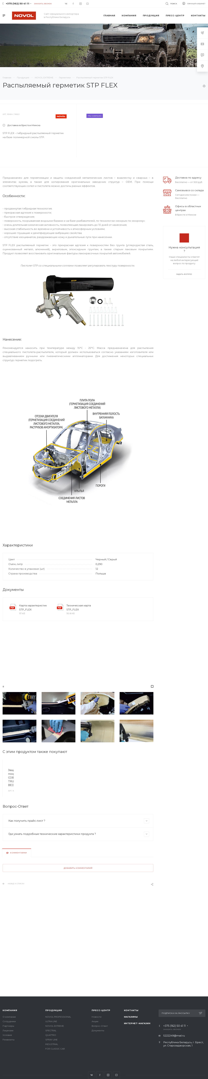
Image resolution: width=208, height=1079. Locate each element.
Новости (96, 1016)
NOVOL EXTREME (54, 1026)
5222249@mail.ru (174, 1035)
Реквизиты (8, 1039)
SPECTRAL (50, 1030)
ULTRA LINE (51, 1021)
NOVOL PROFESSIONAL (58, 1016)
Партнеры (8, 1026)
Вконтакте (91, 1075)
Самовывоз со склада (189, 212)
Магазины (131, 1016)
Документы (98, 1030)
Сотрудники (9, 1021)
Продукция (53, 1010)
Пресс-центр (101, 1010)
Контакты (131, 1010)
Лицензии (8, 1030)
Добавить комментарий (78, 920)
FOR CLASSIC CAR (55, 1048)
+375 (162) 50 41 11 (17, 3)
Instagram (108, 1075)
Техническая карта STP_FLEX (78, 630)
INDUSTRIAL (51, 1044)
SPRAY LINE (51, 1039)
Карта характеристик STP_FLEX (33, 630)
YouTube (116, 1075)
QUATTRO (50, 1035)
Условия (7, 1035)
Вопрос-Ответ (100, 1026)
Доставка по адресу (188, 200)
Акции (95, 1021)
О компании (9, 1016)
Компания (10, 1010)
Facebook (99, 1075)
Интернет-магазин (137, 1023)
